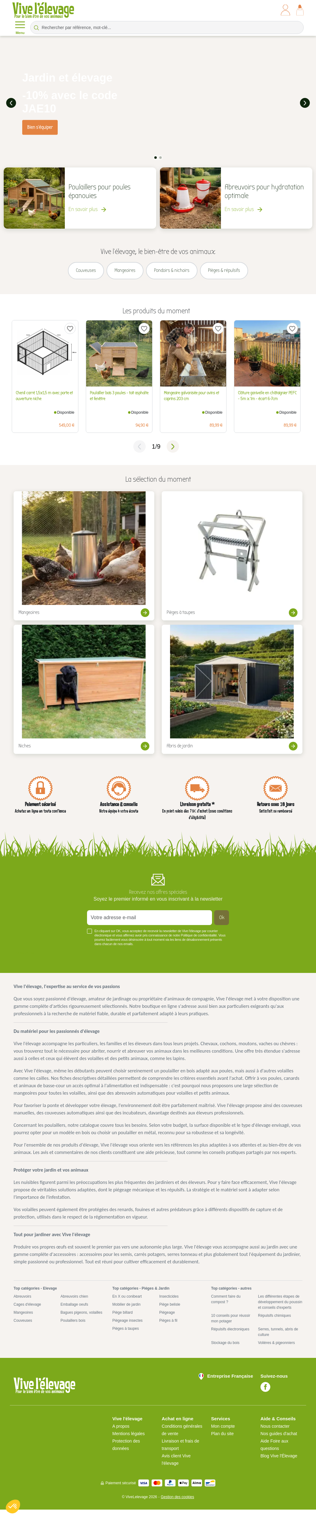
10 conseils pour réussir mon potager (230, 1326)
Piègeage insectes (127, 1328)
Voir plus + (26, 961)
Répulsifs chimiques (274, 1323)
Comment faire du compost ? (225, 1307)
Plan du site (222, 1441)
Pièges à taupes (125, 1336)
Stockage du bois (225, 1350)
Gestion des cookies (177, 1504)
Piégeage (167, 1320)
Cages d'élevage (27, 1312)
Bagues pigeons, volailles (81, 1320)
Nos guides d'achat (278, 1441)
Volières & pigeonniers (276, 1350)
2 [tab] (160, 156)
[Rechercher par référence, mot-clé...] (167, 27)
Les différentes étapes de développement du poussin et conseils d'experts (280, 1309)
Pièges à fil (168, 1328)
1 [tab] (155, 156)
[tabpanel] (158, 102)
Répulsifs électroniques (230, 1336)
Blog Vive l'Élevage (278, 1463)
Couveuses (23, 1328)
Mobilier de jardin (126, 1312)
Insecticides (169, 1304)
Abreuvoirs (22, 1304)
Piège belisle (169, 1312)
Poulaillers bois (72, 1328)
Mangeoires (23, 1320)
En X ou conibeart (127, 1304)
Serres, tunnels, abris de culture (278, 1339)
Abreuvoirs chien (74, 1304)
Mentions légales (128, 1441)
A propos (120, 1433)
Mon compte (223, 1433)
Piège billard (122, 1320)
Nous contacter (274, 1433)
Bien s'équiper (40, 126)
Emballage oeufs (74, 1312)
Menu (20, 27)
